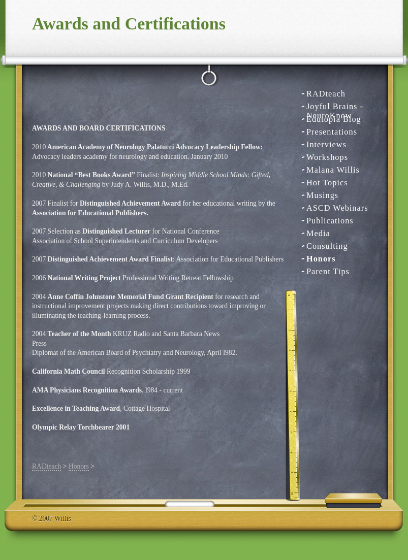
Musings (322, 195)
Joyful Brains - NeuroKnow (334, 107)
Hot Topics (327, 182)
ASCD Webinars (337, 208)
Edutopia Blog (333, 119)
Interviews (326, 144)
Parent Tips (328, 271)
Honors (321, 258)
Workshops (327, 157)
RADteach (326, 93)
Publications (330, 220)
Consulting (327, 246)
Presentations (331, 132)
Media (318, 233)
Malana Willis (333, 170)
